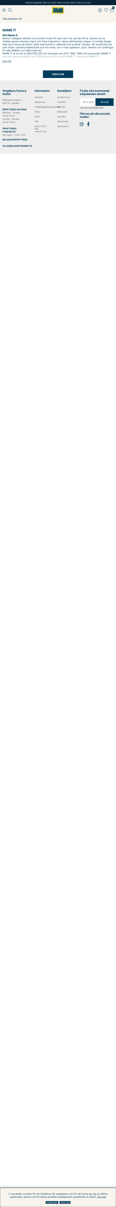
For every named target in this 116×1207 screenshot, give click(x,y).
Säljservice (40, 102)
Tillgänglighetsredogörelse (42, 107)
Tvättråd (61, 102)
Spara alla (64, 1202)
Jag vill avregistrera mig (91, 107)
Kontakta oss (63, 97)
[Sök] (58, 19)
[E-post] (87, 102)
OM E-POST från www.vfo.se (41, 129)
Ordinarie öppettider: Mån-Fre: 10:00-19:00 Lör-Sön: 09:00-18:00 (58, 3)
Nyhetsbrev (63, 126)
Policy (37, 111)
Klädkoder (62, 111)
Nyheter (39, 97)
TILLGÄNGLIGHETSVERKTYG (17, 146)
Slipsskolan (62, 121)
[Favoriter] (106, 10)
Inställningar (52, 1202)
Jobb (37, 116)
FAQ (37, 121)
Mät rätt (61, 107)
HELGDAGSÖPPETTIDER (14, 139)
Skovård (61, 116)
